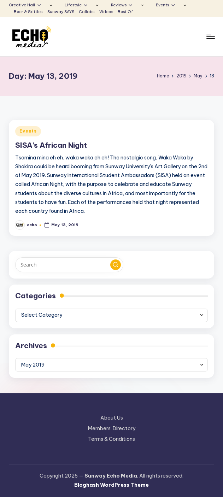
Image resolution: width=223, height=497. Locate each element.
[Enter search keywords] (69, 264)
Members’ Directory (111, 428)
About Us (111, 418)
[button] (115, 264)
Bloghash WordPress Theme (111, 485)
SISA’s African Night (51, 145)
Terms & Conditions (111, 439)
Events (27, 131)
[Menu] (210, 37)
